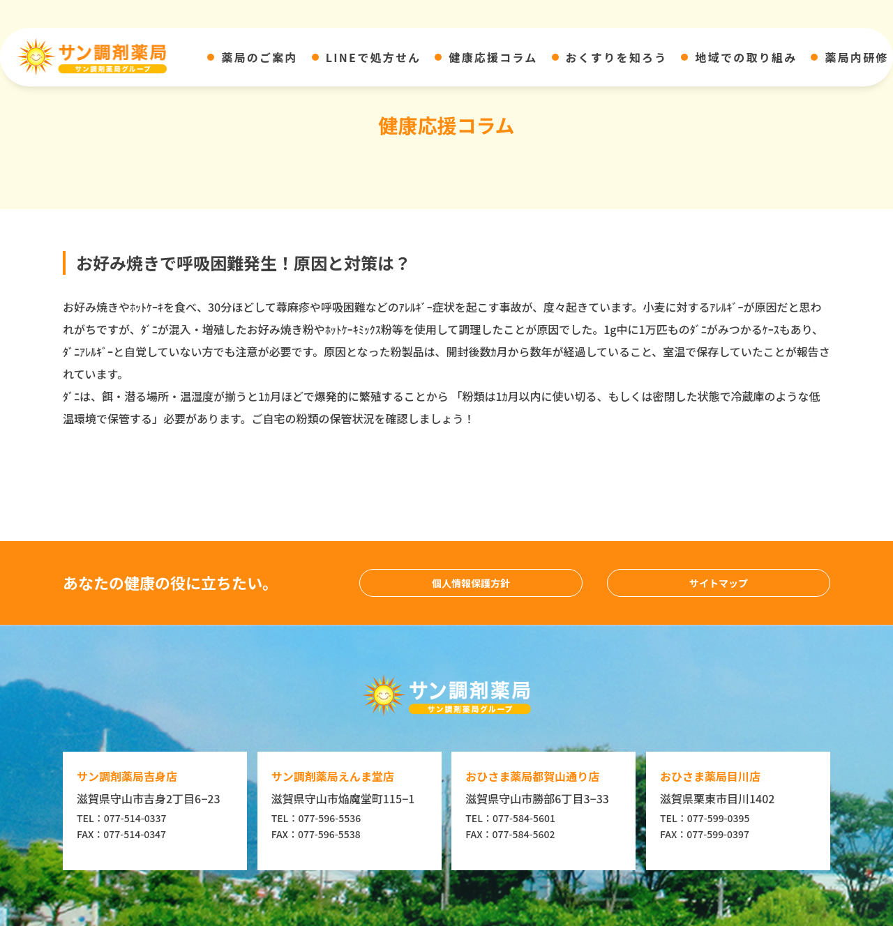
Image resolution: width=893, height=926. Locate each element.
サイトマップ (718, 583)
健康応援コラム (493, 57)
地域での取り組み (746, 57)
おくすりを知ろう (617, 57)
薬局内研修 (856, 57)
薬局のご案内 (259, 57)
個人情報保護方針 (471, 583)
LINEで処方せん (373, 57)
